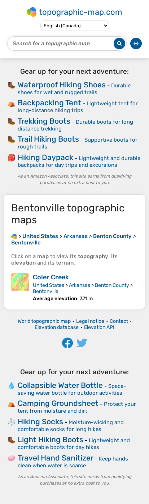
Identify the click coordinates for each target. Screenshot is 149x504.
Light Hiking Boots (50, 439)
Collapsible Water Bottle (60, 385)
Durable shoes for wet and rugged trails (74, 89)
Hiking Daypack (45, 157)
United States (48, 285)
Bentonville (45, 291)
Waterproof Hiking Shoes (62, 84)
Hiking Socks (40, 421)
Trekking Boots (44, 120)
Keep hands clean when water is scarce (73, 462)
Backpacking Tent (49, 102)
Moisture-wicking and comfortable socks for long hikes (71, 425)
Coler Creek (51, 277)
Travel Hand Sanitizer (55, 457)
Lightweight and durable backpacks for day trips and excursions (79, 161)
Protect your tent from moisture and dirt (77, 407)
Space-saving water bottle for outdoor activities (72, 389)
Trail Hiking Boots (48, 138)
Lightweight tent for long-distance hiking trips (78, 107)
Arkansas (79, 285)
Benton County (112, 285)
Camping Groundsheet (58, 403)
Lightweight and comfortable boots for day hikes (74, 443)
